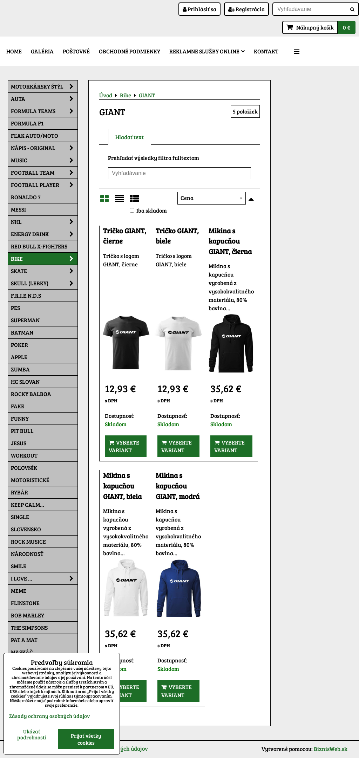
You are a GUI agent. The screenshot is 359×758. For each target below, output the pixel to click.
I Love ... (44, 578)
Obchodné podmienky (129, 51)
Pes (15, 307)
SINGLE (20, 516)
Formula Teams (44, 111)
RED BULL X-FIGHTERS (39, 246)
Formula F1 (27, 123)
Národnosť (27, 553)
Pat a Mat (24, 639)
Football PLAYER (44, 185)
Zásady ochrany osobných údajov (49, 715)
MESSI (18, 209)
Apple (19, 357)
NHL (44, 222)
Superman (25, 320)
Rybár (19, 492)
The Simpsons (29, 627)
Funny (20, 418)
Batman (22, 332)
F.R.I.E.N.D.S (26, 295)
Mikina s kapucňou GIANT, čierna (230, 241)
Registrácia (246, 9)
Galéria (42, 51)
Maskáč (22, 652)
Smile (18, 566)
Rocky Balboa (31, 393)
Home (14, 51)
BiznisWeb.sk (330, 748)
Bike (44, 259)
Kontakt (266, 51)
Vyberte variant (124, 446)
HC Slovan (25, 381)
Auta (44, 99)
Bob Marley (27, 615)
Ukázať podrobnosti (31, 734)
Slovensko (26, 529)
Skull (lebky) (44, 283)
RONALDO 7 (26, 197)
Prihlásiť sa (199, 9)
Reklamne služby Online (207, 51)
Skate (44, 271)
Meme (18, 590)
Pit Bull (22, 430)
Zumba (20, 369)
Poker (19, 344)
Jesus (18, 443)
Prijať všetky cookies (86, 739)
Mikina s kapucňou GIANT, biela (122, 486)
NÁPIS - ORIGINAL (44, 148)
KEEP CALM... (27, 504)
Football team (44, 173)
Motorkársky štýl (44, 86)
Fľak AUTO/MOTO (34, 135)
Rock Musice (28, 541)
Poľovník (24, 467)
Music (44, 160)
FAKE (17, 406)
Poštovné (76, 51)
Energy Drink (44, 234)
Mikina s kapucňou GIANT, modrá (177, 486)
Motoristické (30, 480)
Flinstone (25, 603)
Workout (24, 455)
